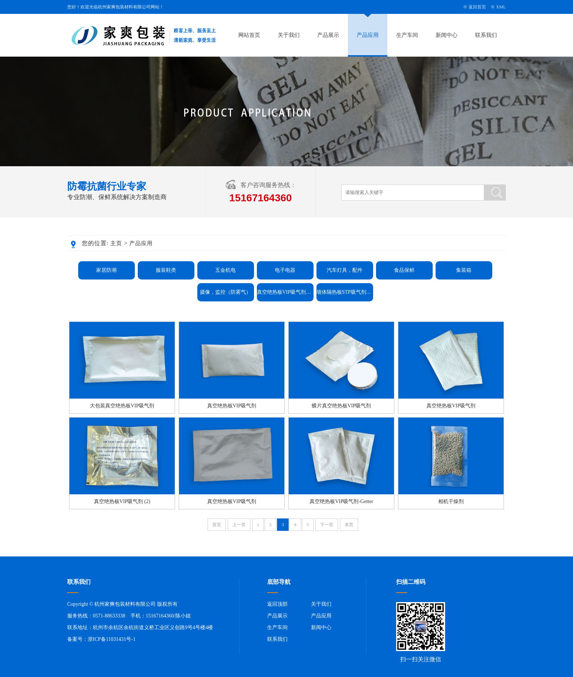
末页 (349, 524)
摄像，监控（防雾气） (225, 292)
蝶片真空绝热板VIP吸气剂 (341, 405)
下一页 (326, 524)
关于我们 (289, 35)
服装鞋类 (166, 270)
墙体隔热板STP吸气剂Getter (344, 292)
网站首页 (249, 35)
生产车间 (407, 35)
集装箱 (463, 270)
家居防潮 (106, 270)
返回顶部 (277, 604)
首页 (216, 524)
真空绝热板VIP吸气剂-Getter (341, 501)
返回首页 (477, 6)
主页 (116, 243)
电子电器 (285, 270)
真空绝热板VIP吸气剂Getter (285, 292)
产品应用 (368, 35)
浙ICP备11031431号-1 (112, 639)
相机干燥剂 (451, 501)
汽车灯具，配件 (345, 270)
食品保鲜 (404, 270)
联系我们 (486, 35)
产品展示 (328, 35)
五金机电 (225, 270)
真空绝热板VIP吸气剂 (232, 405)
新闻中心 (447, 35)
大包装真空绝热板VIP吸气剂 (122, 405)
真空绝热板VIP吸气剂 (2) (122, 501)
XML (501, 6)
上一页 (239, 524)
